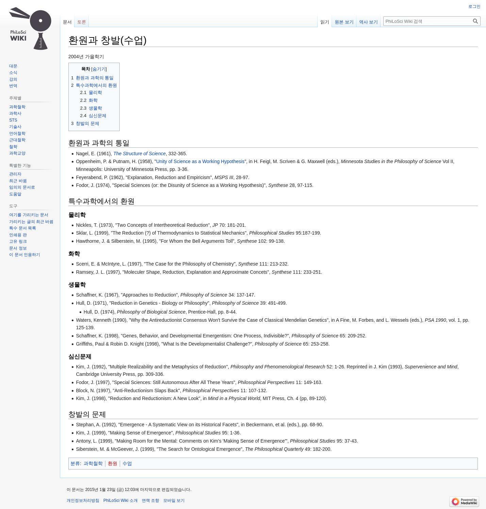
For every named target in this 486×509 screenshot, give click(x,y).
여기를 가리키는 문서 (28, 214)
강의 (13, 79)
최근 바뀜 (18, 180)
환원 (112, 463)
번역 (13, 85)
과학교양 (17, 153)
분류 (75, 463)
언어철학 (17, 133)
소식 (13, 72)
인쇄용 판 (18, 235)
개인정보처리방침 (83, 500)
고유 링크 (18, 241)
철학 (13, 146)
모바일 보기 (174, 500)
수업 (127, 463)
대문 (13, 66)
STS (13, 120)
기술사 (15, 126)
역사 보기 (368, 22)
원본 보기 (344, 22)
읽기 (324, 22)
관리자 (15, 174)
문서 (67, 22)
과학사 (15, 113)
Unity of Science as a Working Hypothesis (200, 161)
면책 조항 (150, 500)
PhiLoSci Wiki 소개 (120, 500)
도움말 (15, 194)
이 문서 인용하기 (24, 254)
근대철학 (17, 140)
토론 (81, 22)
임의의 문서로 (22, 187)
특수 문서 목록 (22, 228)
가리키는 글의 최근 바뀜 (31, 221)
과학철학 (93, 463)
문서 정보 (18, 248)
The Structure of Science (139, 153)
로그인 (474, 6)
